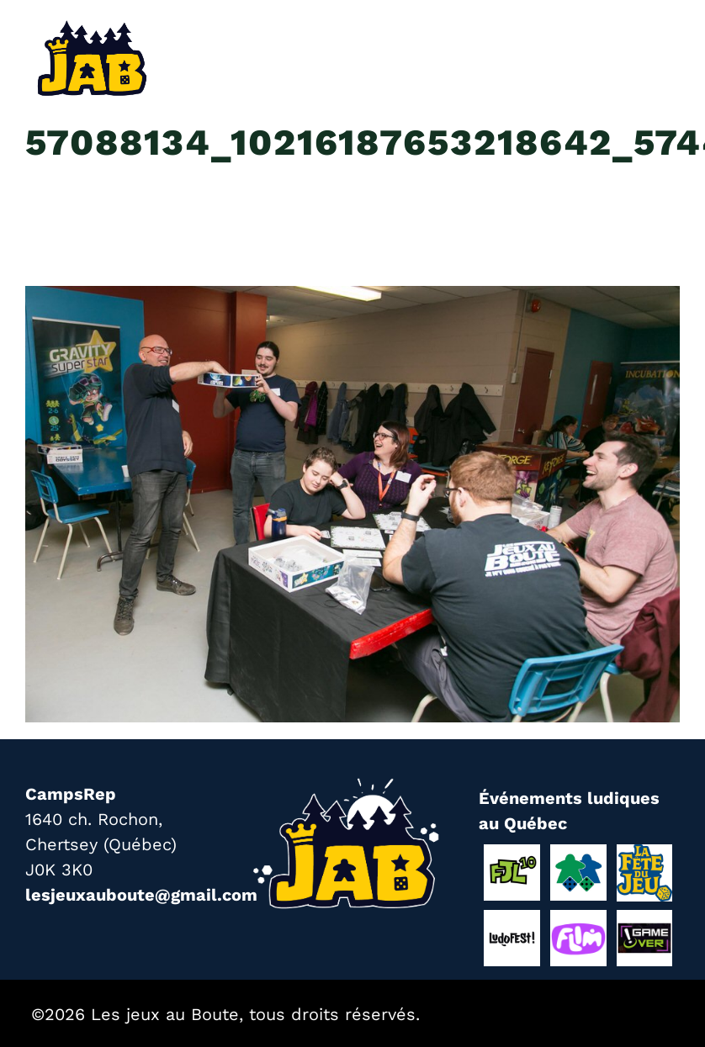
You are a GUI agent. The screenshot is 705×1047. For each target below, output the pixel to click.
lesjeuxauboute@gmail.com (141, 895)
